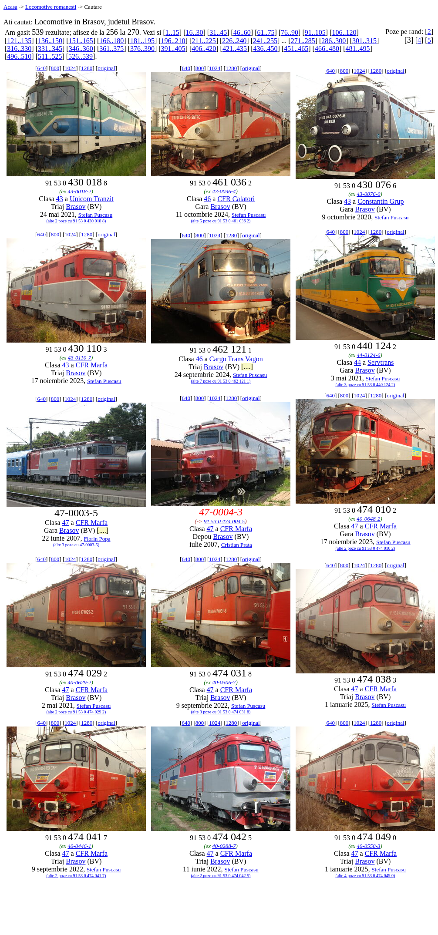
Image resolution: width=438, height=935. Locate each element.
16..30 (194, 32)
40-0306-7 (224, 682)
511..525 (50, 56)
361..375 (111, 48)
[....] (247, 366)
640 (41, 68)
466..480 (327, 48)
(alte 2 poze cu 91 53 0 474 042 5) (221, 875)
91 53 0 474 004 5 (224, 521)
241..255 (265, 40)
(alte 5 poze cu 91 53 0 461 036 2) (221, 221)
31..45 (218, 32)
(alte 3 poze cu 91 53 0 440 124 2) (365, 384)
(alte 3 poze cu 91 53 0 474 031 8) (221, 712)
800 (55, 68)
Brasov (75, 206)
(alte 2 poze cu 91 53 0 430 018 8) (76, 221)
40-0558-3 (368, 846)
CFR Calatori (236, 198)
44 (357, 362)
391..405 (173, 48)
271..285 (303, 40)
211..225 (204, 40)
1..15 (172, 32)
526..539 (80, 56)
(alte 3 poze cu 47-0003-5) (76, 544)
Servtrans (380, 362)
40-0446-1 (79, 846)
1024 (70, 68)
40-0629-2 (79, 682)
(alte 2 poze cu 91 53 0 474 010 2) (365, 548)
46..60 (242, 32)
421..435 (234, 48)
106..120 (344, 32)
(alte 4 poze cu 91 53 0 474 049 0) (365, 875)
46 (207, 198)
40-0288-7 (224, 846)
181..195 (142, 40)
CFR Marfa (92, 365)
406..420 (204, 48)
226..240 (234, 40)
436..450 (265, 48)
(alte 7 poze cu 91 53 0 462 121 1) (221, 381)
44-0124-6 (368, 355)
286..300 (333, 40)
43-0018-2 (79, 191)
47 (65, 522)
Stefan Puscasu (95, 215)
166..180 (111, 40)
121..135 (19, 40)
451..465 (296, 48)
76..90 (289, 32)
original (106, 68)
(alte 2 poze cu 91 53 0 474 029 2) (76, 712)
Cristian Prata (236, 544)
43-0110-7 (79, 357)
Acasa (10, 6)
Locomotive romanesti (50, 6)
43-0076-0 (368, 194)
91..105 (315, 32)
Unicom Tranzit (92, 198)
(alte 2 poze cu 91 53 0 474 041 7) (76, 875)
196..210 (173, 40)
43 (59, 198)
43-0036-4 (224, 191)
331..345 (50, 48)
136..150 (50, 40)
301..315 (364, 40)
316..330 (19, 48)
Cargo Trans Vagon (236, 359)
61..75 (265, 32)
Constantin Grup (380, 201)
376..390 (142, 48)
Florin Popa (97, 538)
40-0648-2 (368, 518)
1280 (86, 68)
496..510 (19, 56)
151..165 (81, 40)
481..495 (358, 48)
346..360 (81, 48)
